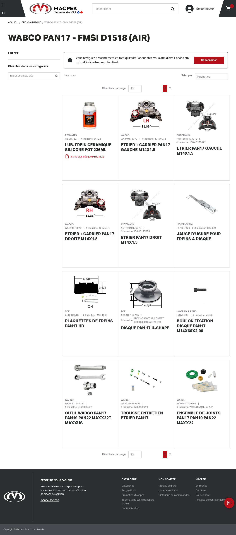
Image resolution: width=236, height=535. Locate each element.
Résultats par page (114, 88)
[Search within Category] (56, 75)
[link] (149, 88)
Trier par (187, 75)
